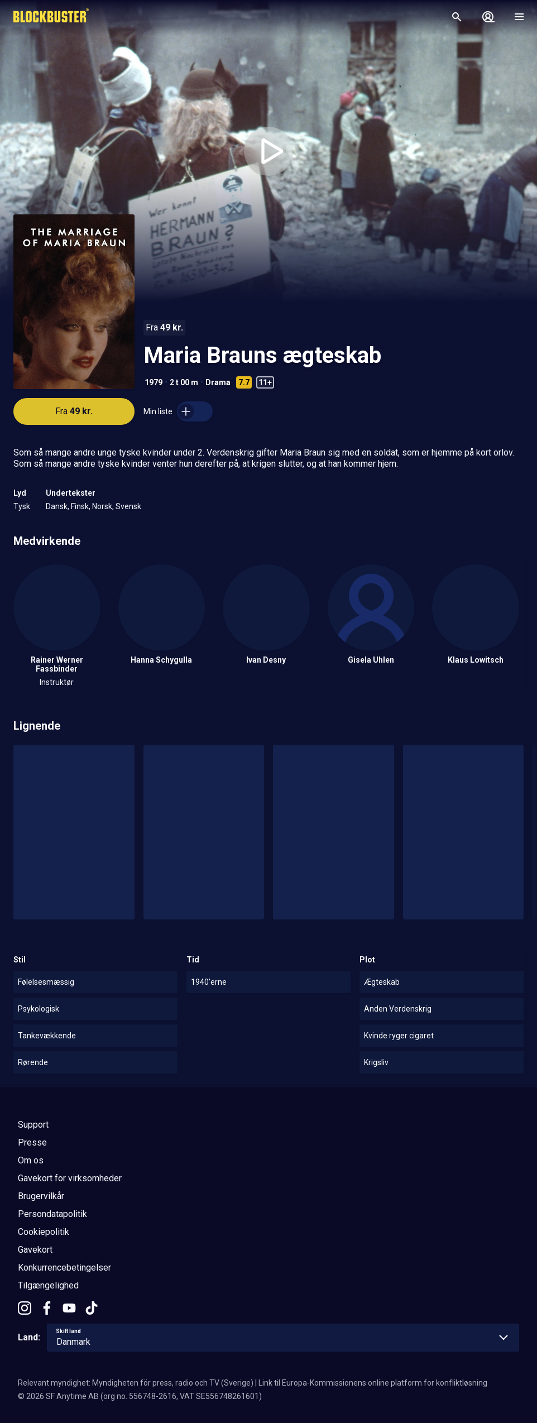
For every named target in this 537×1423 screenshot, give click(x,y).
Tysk (21, 506)
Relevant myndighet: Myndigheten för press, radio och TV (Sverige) (135, 1382)
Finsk (80, 506)
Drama (218, 382)
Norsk (102, 506)
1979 (153, 382)
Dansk (57, 506)
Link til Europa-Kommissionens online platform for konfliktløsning (372, 1382)
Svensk (128, 506)
